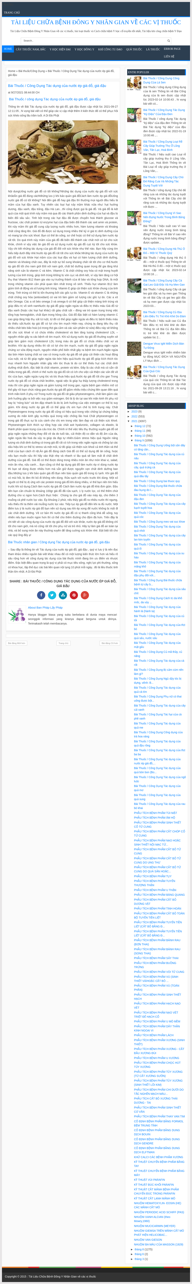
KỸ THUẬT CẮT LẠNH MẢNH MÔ (154, 1198)
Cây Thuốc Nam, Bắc (31, 49)
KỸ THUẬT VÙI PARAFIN (149, 1179)
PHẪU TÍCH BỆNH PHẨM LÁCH (154, 1035)
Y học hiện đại (60, 49)
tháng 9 (140, 440)
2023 (134, 411)
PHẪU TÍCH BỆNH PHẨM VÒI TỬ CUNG (159, 971)
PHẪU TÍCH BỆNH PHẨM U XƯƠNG (156, 1058)
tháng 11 (140, 430)
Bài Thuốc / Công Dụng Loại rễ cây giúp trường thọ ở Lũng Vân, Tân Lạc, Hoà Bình (162, 145)
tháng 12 (140, 426)
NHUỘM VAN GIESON (148, 1239)
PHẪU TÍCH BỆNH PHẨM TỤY (153, 876)
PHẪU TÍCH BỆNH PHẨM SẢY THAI (156, 958)
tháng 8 (140, 1249)
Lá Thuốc (153, 49)
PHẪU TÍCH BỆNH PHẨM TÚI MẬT (155, 812)
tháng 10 (140, 435)
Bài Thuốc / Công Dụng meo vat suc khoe (159, 521)
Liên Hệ (169, 56)
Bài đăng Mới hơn (16, 643)
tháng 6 (140, 1254)
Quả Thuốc (134, 49)
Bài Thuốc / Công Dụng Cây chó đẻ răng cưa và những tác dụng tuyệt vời (163, 181)
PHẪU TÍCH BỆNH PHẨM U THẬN (155, 890)
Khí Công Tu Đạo (110, 49)
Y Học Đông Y (84, 49)
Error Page (172, 48)
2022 (134, 416)
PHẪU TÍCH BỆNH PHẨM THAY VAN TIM (159, 1116)
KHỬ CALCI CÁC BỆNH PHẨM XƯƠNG (158, 1157)
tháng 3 (140, 1259)
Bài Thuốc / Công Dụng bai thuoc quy (157, 481)
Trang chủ (12, 12)
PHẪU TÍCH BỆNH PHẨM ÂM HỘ (154, 817)
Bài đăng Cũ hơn (110, 643)
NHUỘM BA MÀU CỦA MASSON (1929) (158, 1244)
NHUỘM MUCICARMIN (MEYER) (154, 1226)
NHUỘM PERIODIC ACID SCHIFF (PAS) (159, 1212)
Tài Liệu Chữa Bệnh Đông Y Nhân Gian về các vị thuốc (96, 22)
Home (8, 48)
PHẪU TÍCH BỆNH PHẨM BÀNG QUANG (159, 894)
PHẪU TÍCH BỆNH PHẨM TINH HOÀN (157, 908)
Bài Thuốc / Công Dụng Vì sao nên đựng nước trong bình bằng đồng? (164, 217)
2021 (134, 421)
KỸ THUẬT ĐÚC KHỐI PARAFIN (154, 1184)
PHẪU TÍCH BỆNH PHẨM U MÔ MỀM (157, 1021)
